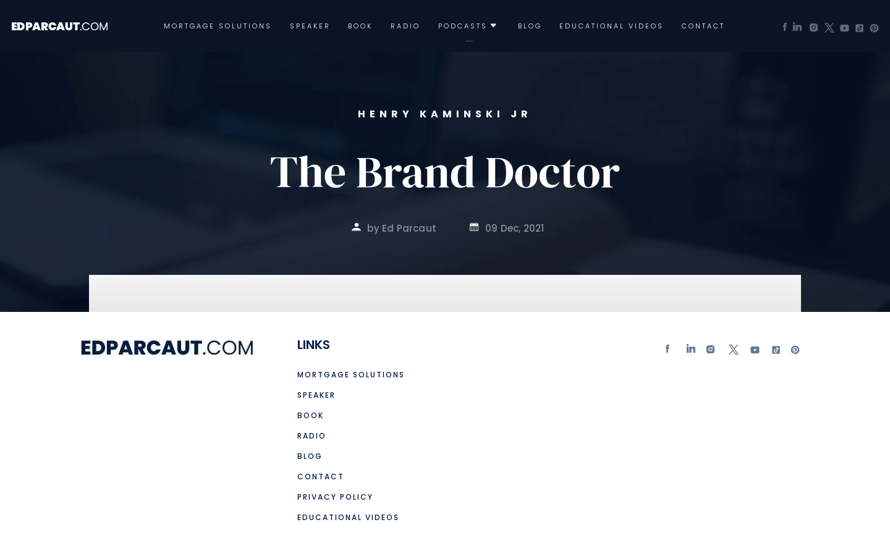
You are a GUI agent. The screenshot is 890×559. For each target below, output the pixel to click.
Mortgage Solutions (218, 26)
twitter (733, 352)
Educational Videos (611, 26)
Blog (530, 26)
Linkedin (692, 352)
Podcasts (463, 26)
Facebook (671, 352)
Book (360, 26)
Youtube (754, 352)
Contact (703, 26)
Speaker (310, 26)
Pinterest (795, 352)
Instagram (712, 352)
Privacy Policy (335, 497)
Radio (405, 26)
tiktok (774, 352)
